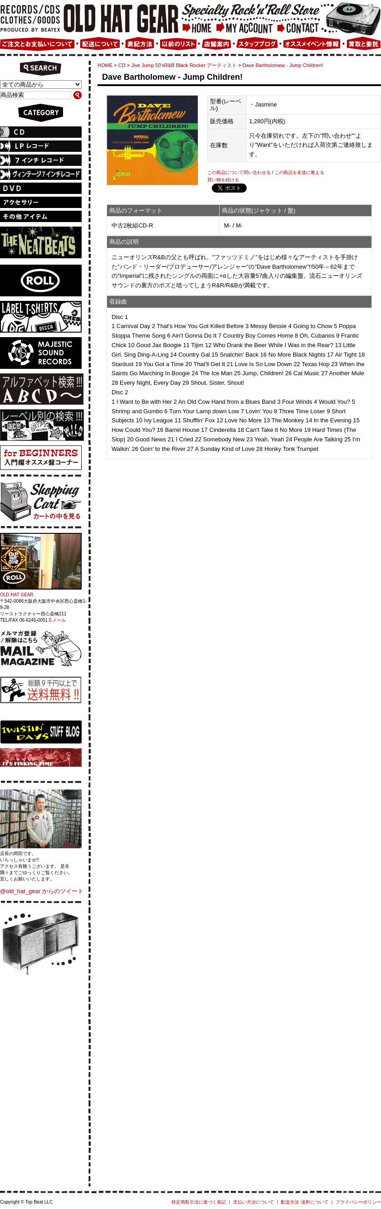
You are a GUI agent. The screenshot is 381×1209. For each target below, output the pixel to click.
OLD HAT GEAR (17, 594)
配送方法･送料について (304, 1201)
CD (122, 65)
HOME (105, 65)
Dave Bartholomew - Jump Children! (283, 65)
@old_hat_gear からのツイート (41, 891)
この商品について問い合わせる (239, 172)
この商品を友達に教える (299, 172)
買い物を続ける (223, 179)
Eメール (57, 620)
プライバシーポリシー (358, 1201)
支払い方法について (253, 1201)
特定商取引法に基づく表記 (198, 1201)
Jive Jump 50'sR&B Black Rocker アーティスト (184, 65)
